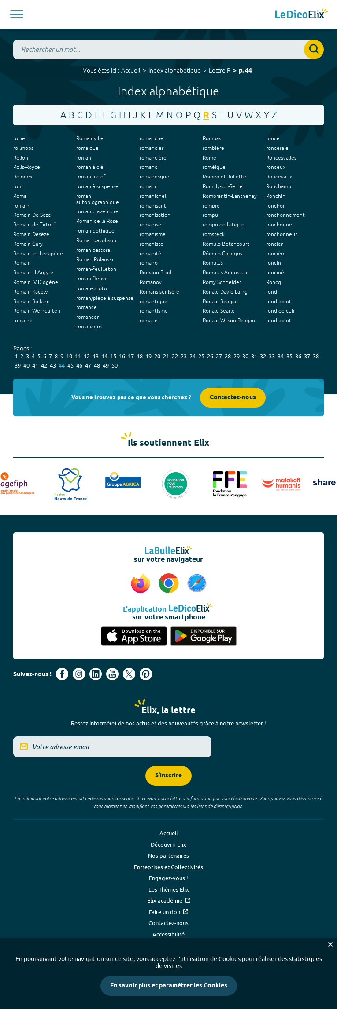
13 (96, 356)
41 (35, 365)
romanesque (154, 177)
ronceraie (277, 148)
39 (18, 365)
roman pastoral (93, 250)
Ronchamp (278, 186)
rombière (213, 148)
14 (104, 356)
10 (69, 356)
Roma (19, 196)
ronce (273, 138)
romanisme (153, 234)
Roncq (273, 282)
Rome (209, 158)
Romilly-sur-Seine (223, 186)
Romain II (24, 263)
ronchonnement (285, 215)
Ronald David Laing (225, 292)
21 (166, 356)
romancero (89, 327)
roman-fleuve (92, 279)
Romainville (90, 138)
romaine (23, 320)
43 (53, 365)
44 (62, 365)
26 (210, 356)
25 (201, 356)
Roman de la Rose (97, 221)
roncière (276, 254)
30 (245, 356)
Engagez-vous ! (168, 878)
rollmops (23, 148)
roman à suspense (97, 186)
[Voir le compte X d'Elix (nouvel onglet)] (129, 674)
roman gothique (95, 231)
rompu (210, 215)
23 (184, 356)
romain (21, 206)
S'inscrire (168, 776)
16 (122, 356)
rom (17, 186)
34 (281, 356)
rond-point (278, 320)
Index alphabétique (174, 70)
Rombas (212, 138)
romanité (150, 254)
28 (228, 356)
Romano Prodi (156, 273)
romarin (149, 320)
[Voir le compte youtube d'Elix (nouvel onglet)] (112, 674)
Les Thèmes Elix (168, 889)
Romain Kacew (30, 292)
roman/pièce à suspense (104, 298)
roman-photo (91, 288)
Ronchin (275, 196)
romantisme (154, 311)
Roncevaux (279, 177)
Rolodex (23, 177)
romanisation (155, 215)
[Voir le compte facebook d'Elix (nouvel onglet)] (62, 674)
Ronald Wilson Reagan (229, 320)
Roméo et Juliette (224, 177)
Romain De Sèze (32, 215)
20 (157, 356)
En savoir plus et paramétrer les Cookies (168, 986)
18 (140, 356)
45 (70, 365)
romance (86, 307)
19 (148, 356)
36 (298, 356)
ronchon (276, 206)
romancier (151, 148)
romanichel (153, 196)
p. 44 (245, 71)
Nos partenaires (168, 855)
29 (236, 356)
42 (44, 365)
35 (289, 356)
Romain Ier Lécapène (38, 254)
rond (271, 292)
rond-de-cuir (280, 311)
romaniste (151, 244)
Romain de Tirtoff (34, 225)
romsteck (214, 234)
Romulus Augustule (226, 273)
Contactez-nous (233, 397)
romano (149, 263)
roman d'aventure (97, 211)
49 (106, 365)
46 (79, 365)
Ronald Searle (219, 311)
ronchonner (280, 225)
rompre (211, 206)
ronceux (275, 167)
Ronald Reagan (220, 302)
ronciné (275, 273)
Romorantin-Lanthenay (230, 196)
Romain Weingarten (36, 311)
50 (114, 365)
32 (263, 356)
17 (131, 356)
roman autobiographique (97, 199)
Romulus (213, 263)
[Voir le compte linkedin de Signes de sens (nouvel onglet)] (95, 674)
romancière (153, 158)
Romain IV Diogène (35, 282)
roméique (214, 167)
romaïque (87, 148)
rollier (20, 138)
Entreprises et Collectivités (168, 867)
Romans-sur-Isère (159, 292)
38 (316, 356)
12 (87, 356)
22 (175, 356)
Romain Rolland (31, 302)
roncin (273, 263)
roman (83, 158)
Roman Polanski (94, 259)
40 (26, 365)
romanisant (153, 206)
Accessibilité (168, 934)
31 (254, 356)
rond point (278, 302)
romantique (153, 302)
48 (97, 365)
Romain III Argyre (33, 273)
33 (272, 356)
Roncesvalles (281, 158)
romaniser (151, 225)
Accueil (131, 70)
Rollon (20, 158)
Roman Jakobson (96, 240)
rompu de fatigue (223, 225)
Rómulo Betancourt (226, 244)
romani (148, 186)
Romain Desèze (31, 234)
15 (113, 356)
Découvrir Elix (168, 844)
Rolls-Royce (26, 167)
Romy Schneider (222, 282)
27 (219, 356)
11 (78, 356)
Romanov (151, 282)
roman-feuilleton (96, 269)
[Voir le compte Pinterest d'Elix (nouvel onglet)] (146, 674)
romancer (87, 317)
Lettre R (220, 70)
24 (192, 356)
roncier (274, 244)
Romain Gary (28, 244)
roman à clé (90, 167)
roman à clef (91, 177)
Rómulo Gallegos (222, 254)
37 (307, 356)
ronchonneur (281, 234)
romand (149, 167)
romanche (151, 138)
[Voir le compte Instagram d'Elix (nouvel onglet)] (79, 674)
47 (88, 365)
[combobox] (168, 49)
